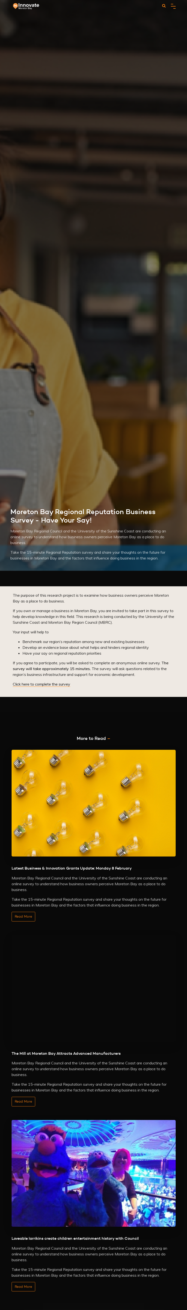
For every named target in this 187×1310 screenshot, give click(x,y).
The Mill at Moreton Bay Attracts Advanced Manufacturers (66, 1053)
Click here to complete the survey (41, 684)
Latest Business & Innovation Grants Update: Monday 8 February (72, 868)
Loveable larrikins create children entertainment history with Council (75, 1238)
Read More (23, 916)
